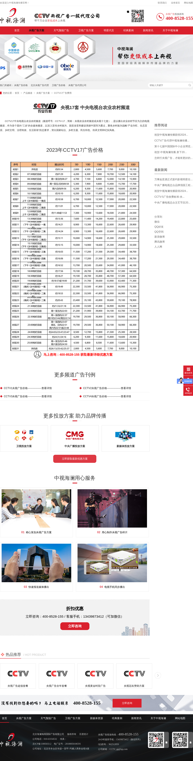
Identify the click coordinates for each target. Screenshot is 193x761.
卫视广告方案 (86, 30)
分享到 (158, 216)
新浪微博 (159, 236)
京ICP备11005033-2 (41, 744)
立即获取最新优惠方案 (75, 458)
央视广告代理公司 (77, 85)
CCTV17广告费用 (63, 93)
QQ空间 (159, 231)
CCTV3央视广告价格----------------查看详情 (26, 396)
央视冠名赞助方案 (134, 685)
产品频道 (28, 93)
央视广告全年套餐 (56, 685)
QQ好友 (159, 226)
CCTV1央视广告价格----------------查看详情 (26, 388)
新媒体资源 (96, 718)
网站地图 (188, 3)
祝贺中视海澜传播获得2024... (171, 134)
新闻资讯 (148, 30)
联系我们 (162, 3)
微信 (157, 221)
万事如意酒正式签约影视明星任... (173, 179)
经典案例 (128, 30)
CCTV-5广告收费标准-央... (169, 196)
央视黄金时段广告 (95, 685)
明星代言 (109, 30)
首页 (16, 30)
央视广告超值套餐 (18, 685)
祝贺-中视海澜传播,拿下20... (170, 152)
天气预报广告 (61, 30)
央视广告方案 (36, 30)
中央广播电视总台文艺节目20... (172, 202)
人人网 (158, 246)
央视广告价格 (21, 85)
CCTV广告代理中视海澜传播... (171, 140)
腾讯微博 (159, 241)
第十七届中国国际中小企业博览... (173, 146)
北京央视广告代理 (40, 85)
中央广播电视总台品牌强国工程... (173, 185)
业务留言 (175, 3)
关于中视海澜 (170, 30)
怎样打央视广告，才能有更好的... (173, 158)
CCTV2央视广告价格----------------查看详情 (105, 388)
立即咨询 (75, 626)
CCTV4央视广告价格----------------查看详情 (105, 396)
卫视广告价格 (58, 85)
